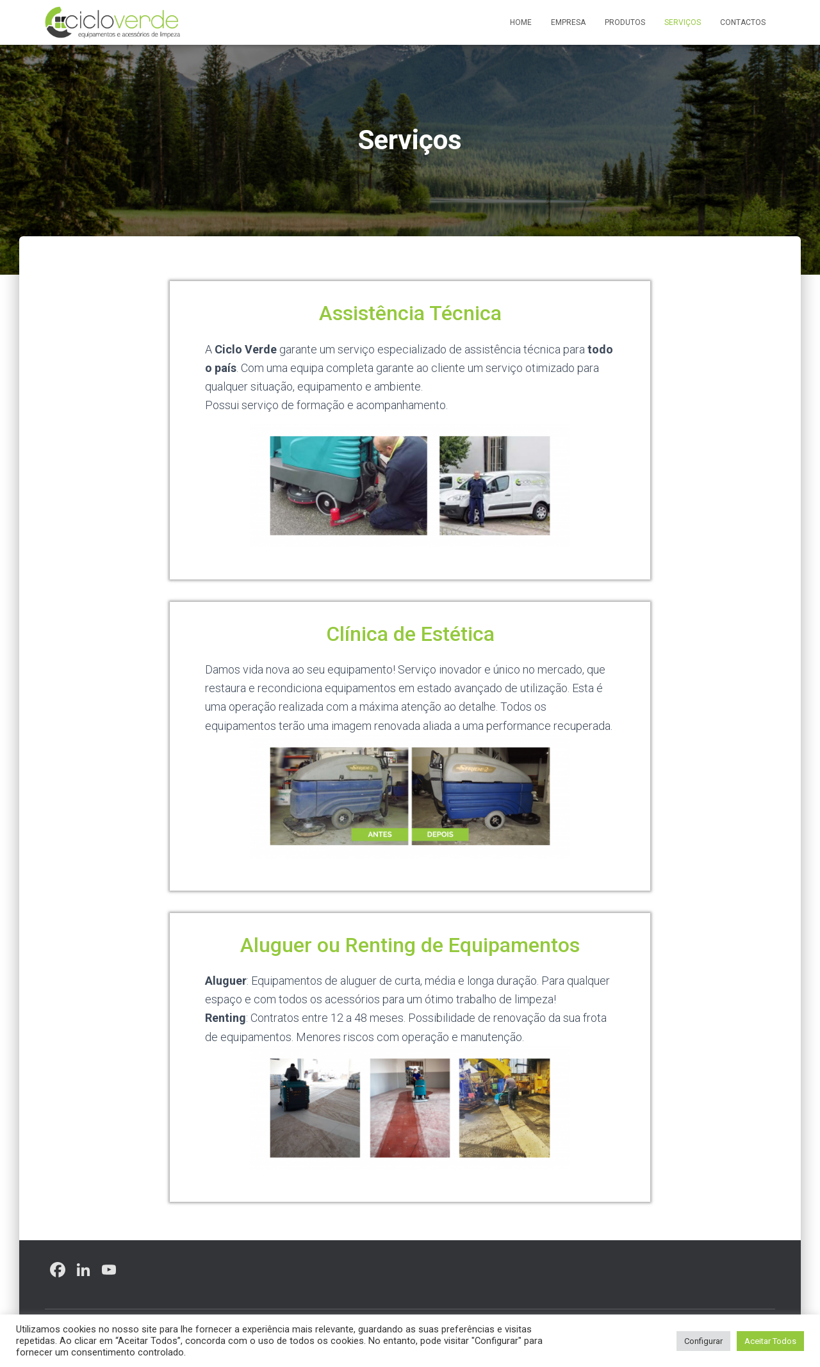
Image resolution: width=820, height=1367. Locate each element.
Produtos (625, 22)
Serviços (682, 22)
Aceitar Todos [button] (770, 1341)
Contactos (743, 22)
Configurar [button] (703, 1341)
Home (521, 22)
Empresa (568, 22)
